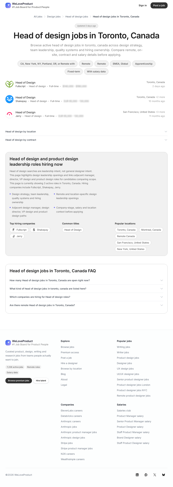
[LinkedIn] (137, 475)
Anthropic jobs (69, 426)
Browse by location (71, 368)
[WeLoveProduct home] (26, 342)
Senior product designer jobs (133, 379)
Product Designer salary (130, 426)
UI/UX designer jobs (128, 374)
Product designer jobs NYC (132, 390)
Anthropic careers (71, 421)
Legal (64, 384)
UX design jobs (125, 368)
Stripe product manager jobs (77, 448)
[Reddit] (146, 475)
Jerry (18, 115)
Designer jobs (124, 363)
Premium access (70, 352)
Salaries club (124, 410)
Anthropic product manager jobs (79, 432)
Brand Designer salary (129, 437)
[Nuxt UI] (27, 5)
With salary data (96, 71)
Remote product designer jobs (133, 395)
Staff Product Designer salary (133, 443)
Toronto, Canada (155, 82)
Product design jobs (128, 357)
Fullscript (21, 86)
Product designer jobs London (133, 384)
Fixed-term (74, 71)
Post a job (66, 357)
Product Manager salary (130, 415)
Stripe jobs (67, 443)
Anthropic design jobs (73, 437)
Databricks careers (71, 415)
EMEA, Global (120, 63)
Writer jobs (123, 352)
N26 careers (68, 453)
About (64, 379)
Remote (86, 63)
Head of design (37, 86)
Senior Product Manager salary (134, 421)
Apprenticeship (144, 63)
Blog (63, 374)
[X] (155, 475)
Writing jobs (123, 346)
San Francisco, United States (139, 111)
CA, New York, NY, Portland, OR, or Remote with (47, 63)
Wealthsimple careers (72, 459)
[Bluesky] (163, 475)
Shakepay (21, 101)
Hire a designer (69, 363)
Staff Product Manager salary (133, 432)
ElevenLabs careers (71, 410)
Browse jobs (67, 346)
